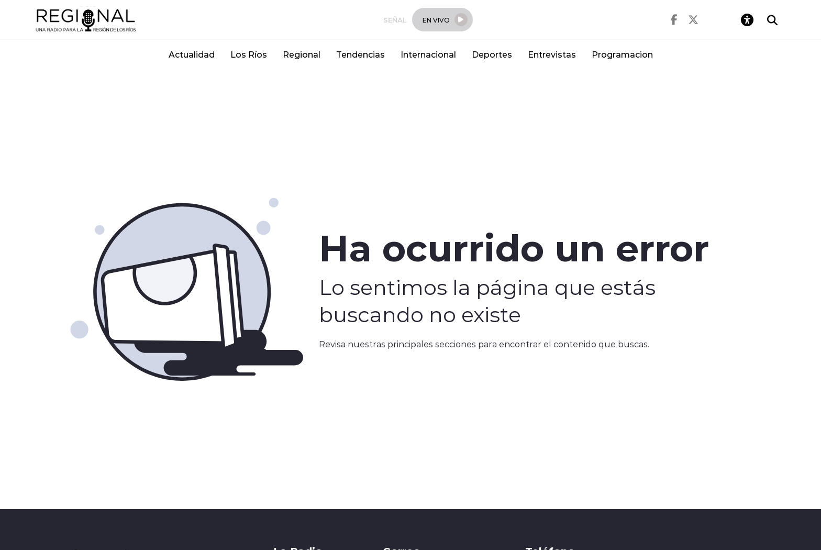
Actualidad (192, 54)
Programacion (622, 54)
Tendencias (360, 54)
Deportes (492, 54)
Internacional (428, 54)
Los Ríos (248, 54)
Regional (301, 54)
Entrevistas (552, 54)
